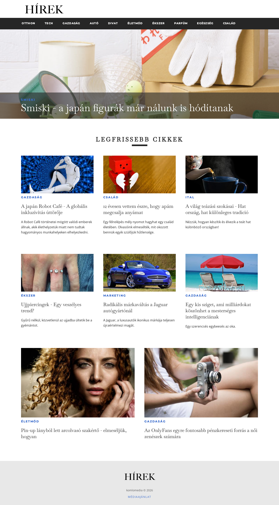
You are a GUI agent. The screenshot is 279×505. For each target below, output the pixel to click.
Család (111, 197)
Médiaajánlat (139, 497)
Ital (189, 197)
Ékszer (28, 295)
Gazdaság (31, 197)
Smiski (28, 100)
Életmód (30, 421)
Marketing (114, 295)
